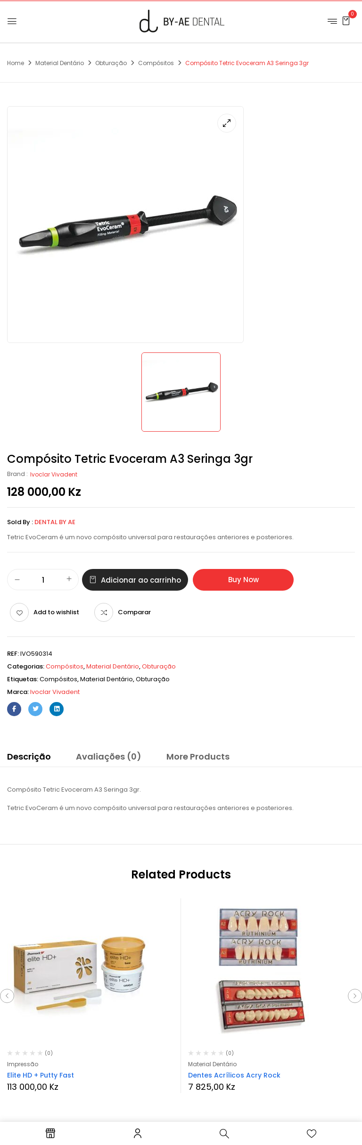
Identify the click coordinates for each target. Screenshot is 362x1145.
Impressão (22, 1064)
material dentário (106, 679)
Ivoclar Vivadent (53, 474)
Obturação (111, 63)
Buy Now (243, 580)
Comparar (134, 612)
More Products (198, 756)
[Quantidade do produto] (43, 580)
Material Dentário (59, 63)
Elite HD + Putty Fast (40, 1075)
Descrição (29, 756)
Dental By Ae (54, 522)
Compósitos (156, 63)
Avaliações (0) (108, 756)
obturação (153, 679)
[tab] (29, 758)
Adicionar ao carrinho (141, 580)
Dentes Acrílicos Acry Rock (234, 1075)
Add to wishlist (56, 612)
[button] (346, 20)
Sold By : (20, 522)
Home (15, 63)
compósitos (58, 679)
